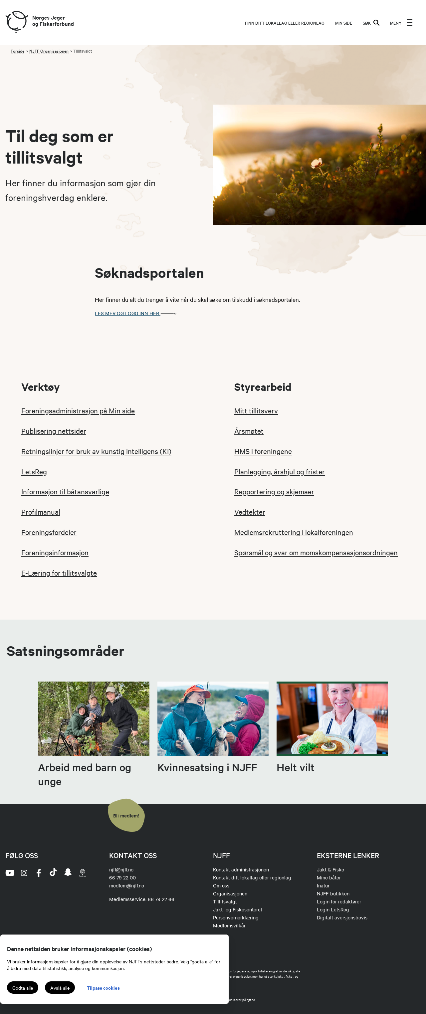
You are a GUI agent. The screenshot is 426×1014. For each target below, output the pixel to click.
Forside (17, 51)
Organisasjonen (230, 893)
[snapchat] (68, 872)
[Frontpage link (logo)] (16, 22)
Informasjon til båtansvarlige (65, 491)
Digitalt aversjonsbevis (342, 917)
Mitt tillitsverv (256, 410)
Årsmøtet (249, 430)
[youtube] (9, 872)
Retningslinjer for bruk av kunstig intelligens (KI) (96, 451)
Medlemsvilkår (229, 925)
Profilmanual (40, 511)
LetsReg (34, 471)
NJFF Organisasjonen (49, 51)
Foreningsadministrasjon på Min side (78, 410)
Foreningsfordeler (49, 532)
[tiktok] (53, 872)
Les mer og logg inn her (137, 313)
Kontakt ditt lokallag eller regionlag (252, 877)
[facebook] (38, 872)
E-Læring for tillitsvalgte (59, 572)
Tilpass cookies (103, 987)
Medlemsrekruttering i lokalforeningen (293, 532)
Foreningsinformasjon (55, 552)
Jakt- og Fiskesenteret (237, 909)
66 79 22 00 (122, 877)
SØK (371, 23)
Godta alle (22, 987)
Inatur (323, 885)
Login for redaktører (339, 901)
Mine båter (329, 877)
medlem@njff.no (126, 885)
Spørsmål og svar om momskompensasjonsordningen (316, 552)
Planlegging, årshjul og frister (279, 471)
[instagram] (24, 872)
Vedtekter (249, 511)
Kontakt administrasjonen (241, 869)
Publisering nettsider (53, 430)
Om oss (221, 885)
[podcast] (82, 872)
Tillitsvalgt (225, 901)
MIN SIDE (343, 23)
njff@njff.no (121, 869)
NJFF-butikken (333, 893)
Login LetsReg (333, 909)
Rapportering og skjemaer (274, 491)
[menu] (401, 23)
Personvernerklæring (236, 917)
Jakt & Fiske (330, 869)
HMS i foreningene (263, 451)
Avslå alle (60, 987)
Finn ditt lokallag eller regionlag (284, 23)
